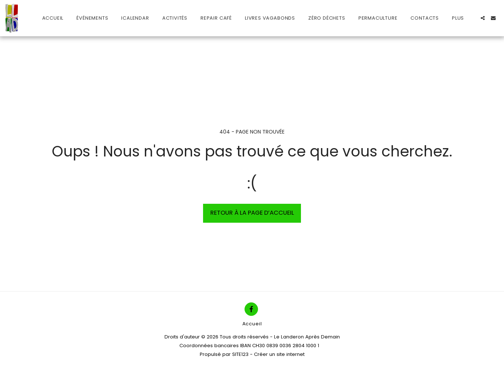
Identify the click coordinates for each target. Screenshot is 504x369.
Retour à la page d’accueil (252, 213)
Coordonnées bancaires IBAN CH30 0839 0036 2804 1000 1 (249, 345)
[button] (483, 18)
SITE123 (240, 354)
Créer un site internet (279, 354)
